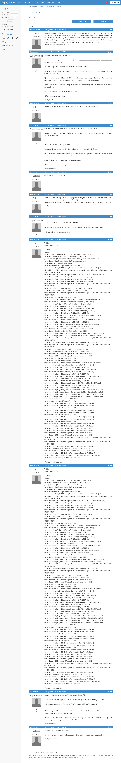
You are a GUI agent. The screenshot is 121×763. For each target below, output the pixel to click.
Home (20, 2)
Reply (103, 21)
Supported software (30, 2)
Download (115, 2)
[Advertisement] (10, 80)
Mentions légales (7, 45)
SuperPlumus (34, 52)
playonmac (8, 2)
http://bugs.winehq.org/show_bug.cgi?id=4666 (60, 720)
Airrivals (57, 752)
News (43, 2)
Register (5, 24)
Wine (48, 2)
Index (42, 752)
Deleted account (35, 30)
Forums (59, 2)
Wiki (53, 2)
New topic (81, 21)
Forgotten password (8, 26)
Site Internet (50, 7)
